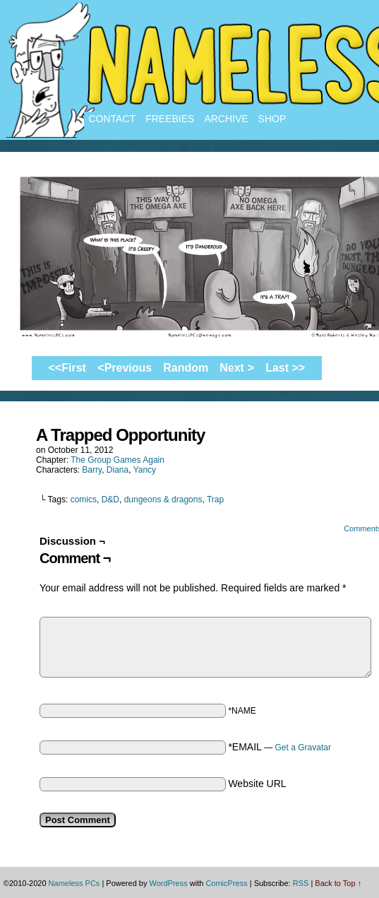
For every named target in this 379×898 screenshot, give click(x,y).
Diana (117, 470)
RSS (301, 883)
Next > (236, 368)
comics (84, 499)
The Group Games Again (117, 460)
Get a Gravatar (303, 747)
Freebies (169, 118)
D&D (110, 499)
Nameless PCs (74, 883)
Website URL (257, 783)
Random (185, 368)
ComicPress (226, 883)
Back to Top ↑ (338, 883)
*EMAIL (279, 746)
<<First (67, 368)
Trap (215, 499)
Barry (92, 470)
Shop (272, 118)
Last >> (285, 368)
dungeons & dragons (163, 499)
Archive (226, 118)
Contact (112, 118)
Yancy (144, 470)
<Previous (124, 368)
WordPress (168, 883)
